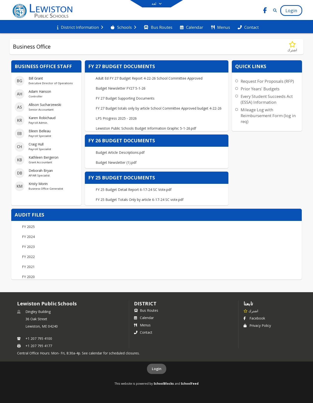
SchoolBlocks (164, 383)
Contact (143, 332)
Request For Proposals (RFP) (267, 81)
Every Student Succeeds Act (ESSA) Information (267, 99)
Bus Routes (146, 310)
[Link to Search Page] (274, 10)
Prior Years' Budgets (260, 89)
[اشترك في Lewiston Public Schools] (251, 310)
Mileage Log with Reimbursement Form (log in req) (268, 115)
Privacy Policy (257, 325)
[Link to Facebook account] (265, 11)
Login (156, 368)
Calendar (144, 317)
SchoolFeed (190, 383)
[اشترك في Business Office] (292, 46)
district (145, 303)
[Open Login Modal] (291, 10)
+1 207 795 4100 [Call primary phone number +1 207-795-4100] (38, 338)
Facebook (254, 318)
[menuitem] (80, 27)
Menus (142, 325)
